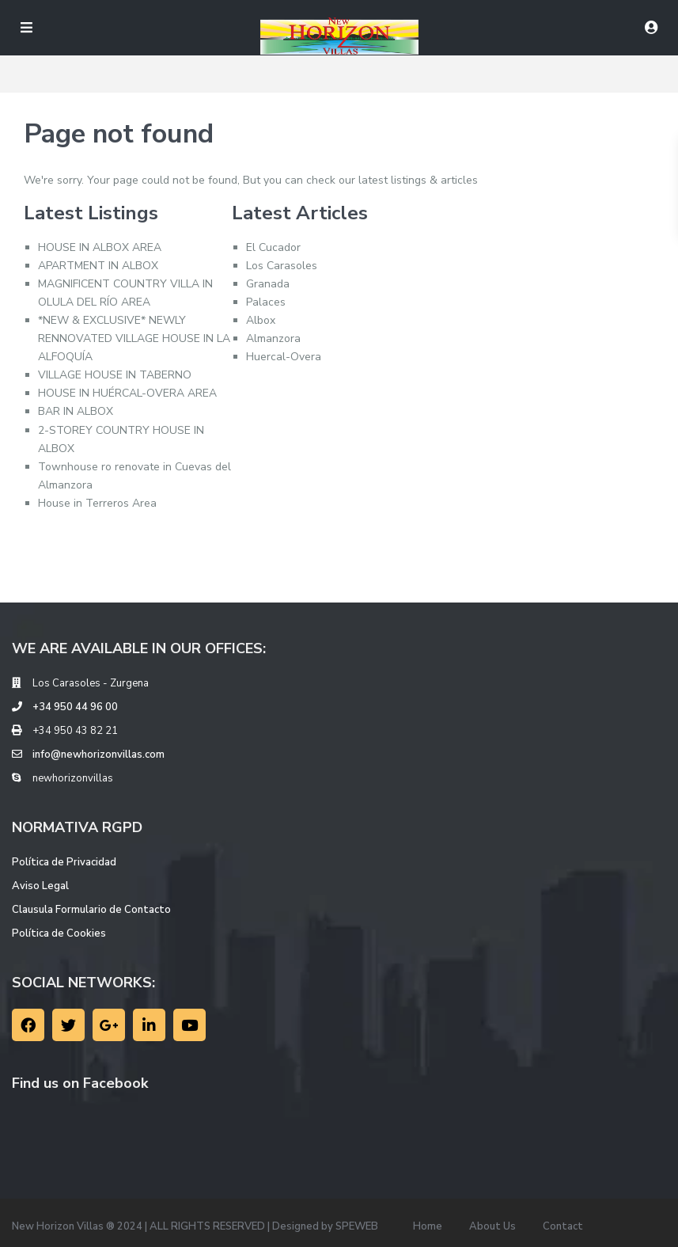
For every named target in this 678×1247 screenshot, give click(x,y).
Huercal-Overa (283, 356)
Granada (268, 283)
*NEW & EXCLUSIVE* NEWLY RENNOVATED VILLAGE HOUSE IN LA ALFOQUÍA (134, 338)
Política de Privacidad (64, 862)
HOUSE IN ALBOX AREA (99, 247)
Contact (563, 1226)
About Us (492, 1226)
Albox (260, 320)
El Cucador (273, 247)
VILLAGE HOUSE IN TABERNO (114, 374)
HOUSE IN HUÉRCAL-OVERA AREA (127, 393)
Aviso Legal (40, 886)
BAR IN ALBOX (75, 411)
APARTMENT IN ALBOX (98, 265)
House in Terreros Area (97, 503)
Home (427, 1226)
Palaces (266, 302)
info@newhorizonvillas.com (98, 754)
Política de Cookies (59, 933)
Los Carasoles (281, 265)
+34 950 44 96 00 (75, 707)
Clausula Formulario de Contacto (91, 910)
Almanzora (273, 338)
